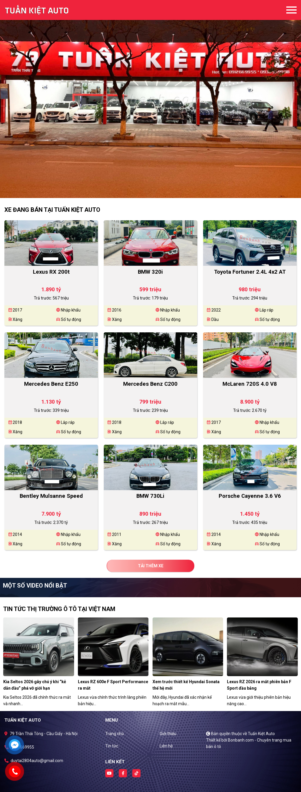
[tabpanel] (150, 99)
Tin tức (111, 746)
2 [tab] (153, 189)
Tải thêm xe (150, 565)
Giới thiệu (168, 733)
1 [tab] (147, 189)
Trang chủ (114, 733)
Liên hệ (166, 746)
